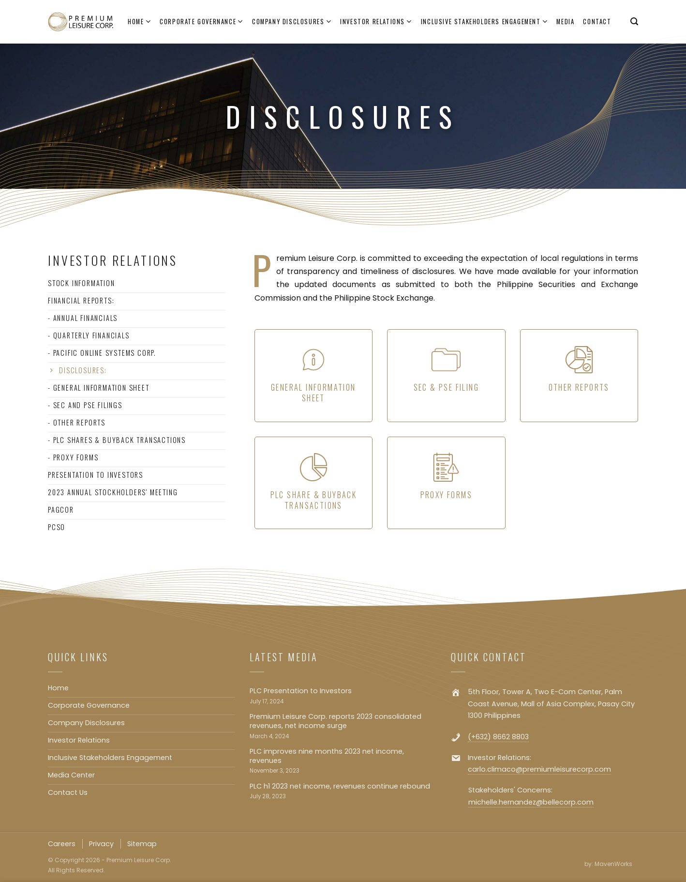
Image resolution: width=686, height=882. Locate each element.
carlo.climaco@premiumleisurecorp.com (539, 769)
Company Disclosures (291, 22)
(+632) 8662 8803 (498, 737)
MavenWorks (613, 864)
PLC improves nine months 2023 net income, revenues (327, 756)
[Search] (634, 21)
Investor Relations (376, 22)
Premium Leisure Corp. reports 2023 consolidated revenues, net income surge (335, 721)
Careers (61, 844)
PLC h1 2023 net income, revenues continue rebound (340, 786)
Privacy (101, 844)
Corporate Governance (201, 22)
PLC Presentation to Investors (301, 691)
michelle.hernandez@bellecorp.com (531, 802)
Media (565, 21)
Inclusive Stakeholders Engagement (484, 22)
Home (139, 22)
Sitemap (142, 844)
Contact (597, 21)
